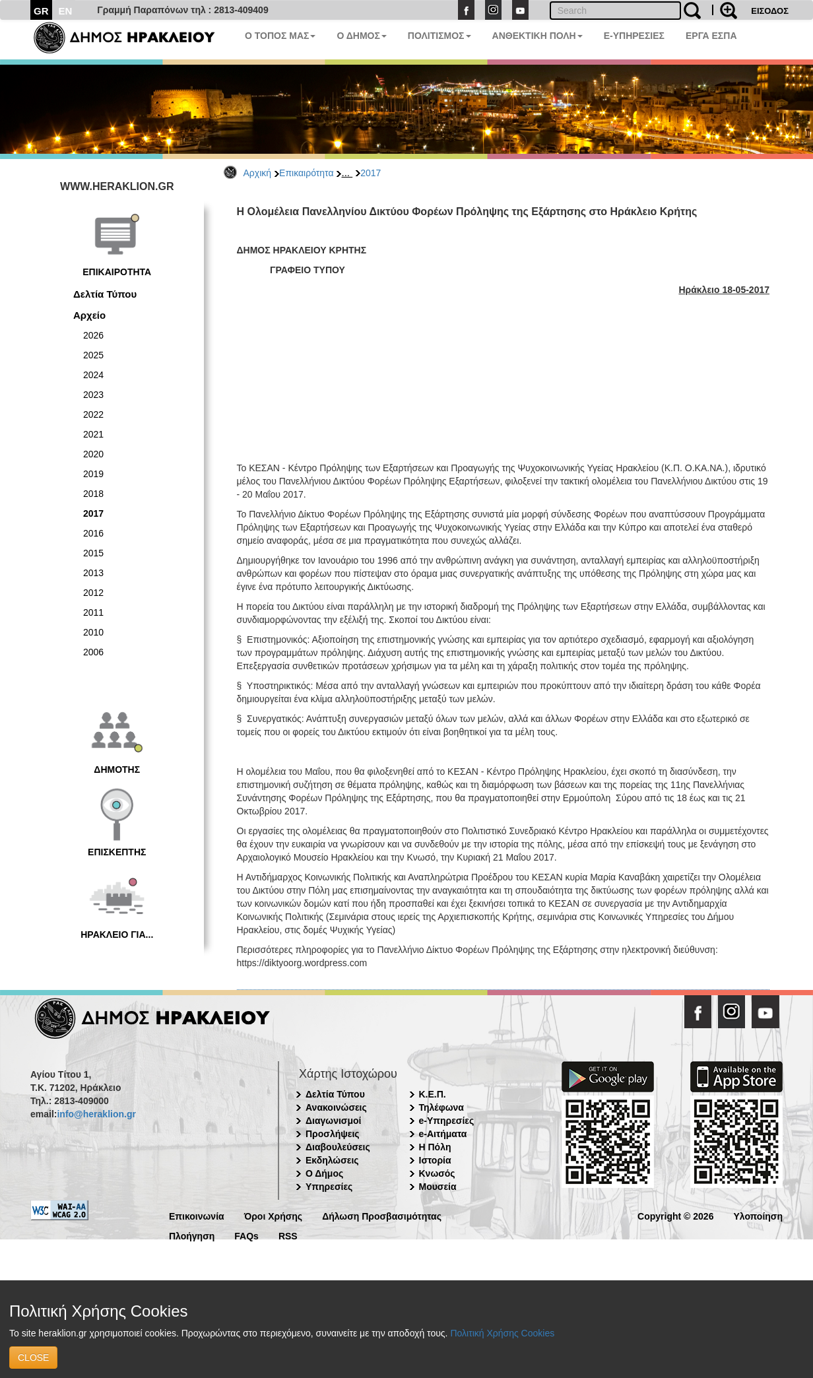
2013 (93, 573)
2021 (93, 434)
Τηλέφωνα (441, 1107)
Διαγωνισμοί (333, 1120)
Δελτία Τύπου (105, 294)
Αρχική (258, 173)
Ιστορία (435, 1160)
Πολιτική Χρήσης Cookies (502, 1333)
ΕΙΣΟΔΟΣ (770, 11)
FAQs (246, 1235)
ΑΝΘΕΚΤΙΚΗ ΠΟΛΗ (537, 35)
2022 (93, 414)
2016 (93, 533)
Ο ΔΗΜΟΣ (361, 35)
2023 (93, 394)
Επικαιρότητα (306, 173)
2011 (93, 612)
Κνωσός (437, 1173)
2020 (93, 454)
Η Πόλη (435, 1147)
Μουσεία (438, 1186)
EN (66, 10)
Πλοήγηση (191, 1235)
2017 (370, 173)
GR (41, 10)
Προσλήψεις (333, 1134)
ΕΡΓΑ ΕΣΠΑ (711, 35)
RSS (288, 1235)
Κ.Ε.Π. (432, 1094)
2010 (93, 632)
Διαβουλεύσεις (338, 1147)
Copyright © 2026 (675, 1215)
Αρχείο (89, 315)
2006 (93, 652)
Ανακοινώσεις (336, 1107)
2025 (93, 355)
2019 (93, 474)
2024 (93, 375)
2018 (93, 493)
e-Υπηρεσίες (446, 1120)
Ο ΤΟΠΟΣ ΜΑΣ (280, 35)
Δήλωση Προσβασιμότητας (381, 1215)
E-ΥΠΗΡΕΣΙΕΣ (634, 35)
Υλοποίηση (758, 1215)
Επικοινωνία (196, 1215)
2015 (93, 553)
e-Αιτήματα (443, 1134)
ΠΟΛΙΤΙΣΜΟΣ (439, 35)
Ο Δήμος (324, 1173)
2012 (93, 592)
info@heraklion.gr (96, 1114)
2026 (93, 335)
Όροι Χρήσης (273, 1215)
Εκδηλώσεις (332, 1160)
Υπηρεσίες (329, 1186)
